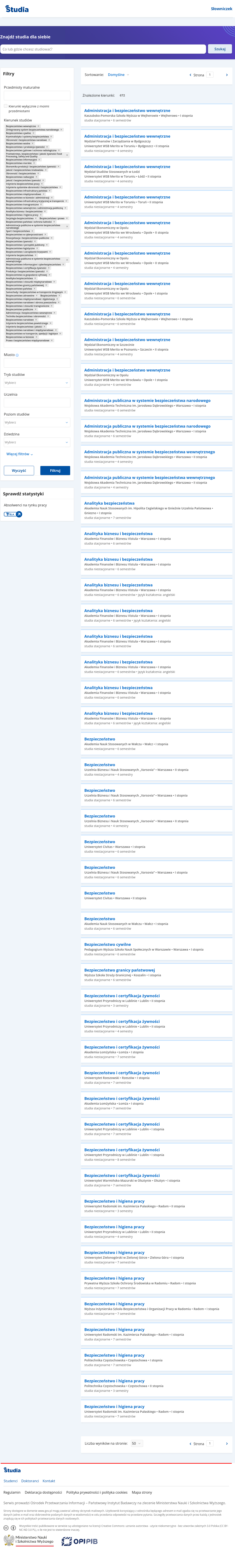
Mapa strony (142, 1492)
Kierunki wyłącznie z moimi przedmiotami (29, 108)
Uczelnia (10, 394)
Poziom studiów (16, 414)
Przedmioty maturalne (22, 87)
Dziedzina (11, 434)
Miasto (9, 354)
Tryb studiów (14, 374)
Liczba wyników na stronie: (106, 1443)
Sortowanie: (94, 74)
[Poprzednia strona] (190, 74)
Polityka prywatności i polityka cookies (97, 1492)
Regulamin (12, 1492)
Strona (199, 75)
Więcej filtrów (17, 454)
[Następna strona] (227, 74)
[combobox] (37, 94)
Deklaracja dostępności (43, 1492)
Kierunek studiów (18, 120)
